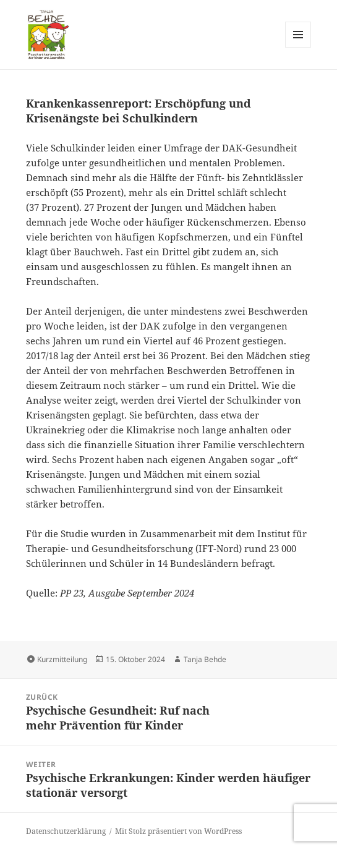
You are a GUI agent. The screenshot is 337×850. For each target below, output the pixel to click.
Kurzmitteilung (62, 659)
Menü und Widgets (298, 47)
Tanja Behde (205, 659)
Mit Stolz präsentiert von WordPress (178, 831)
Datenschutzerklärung (66, 831)
